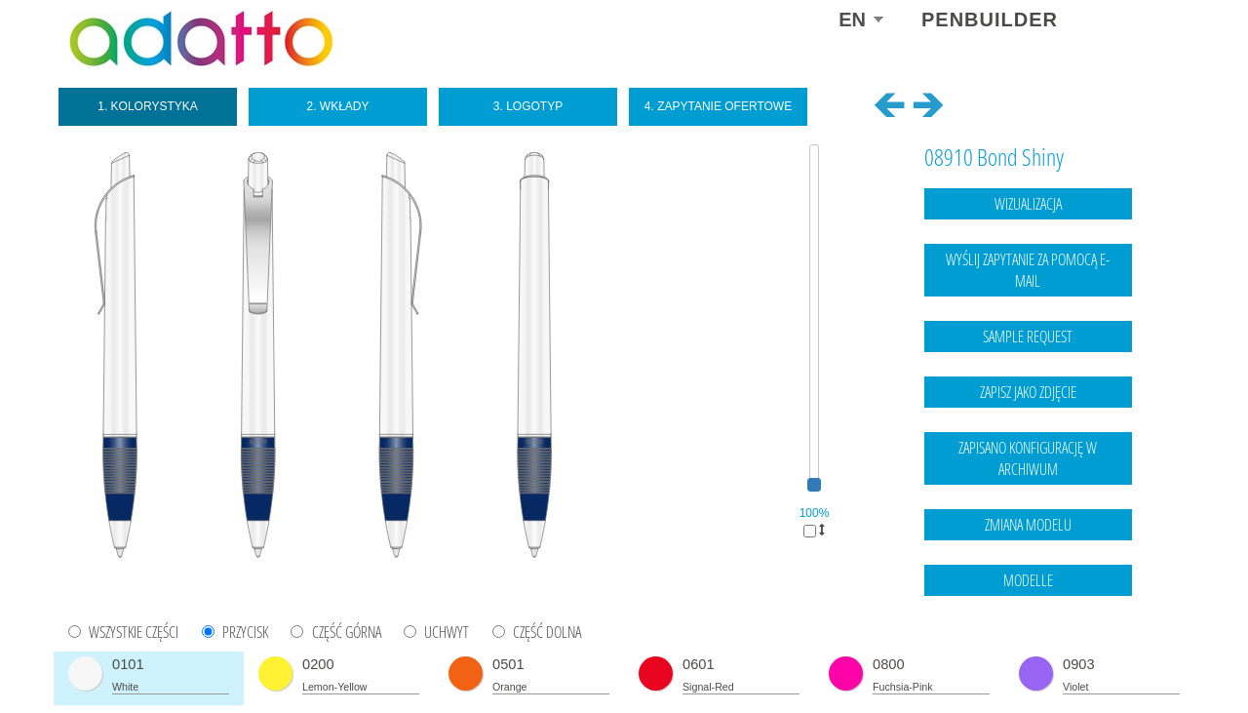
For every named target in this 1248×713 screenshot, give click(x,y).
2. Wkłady (337, 106)
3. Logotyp (528, 106)
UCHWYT (446, 632)
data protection (1141, 659)
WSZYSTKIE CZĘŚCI (133, 632)
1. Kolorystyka (148, 106)
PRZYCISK (245, 632)
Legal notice (1061, 659)
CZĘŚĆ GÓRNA (346, 632)
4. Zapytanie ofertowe (718, 106)
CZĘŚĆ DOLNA (547, 632)
